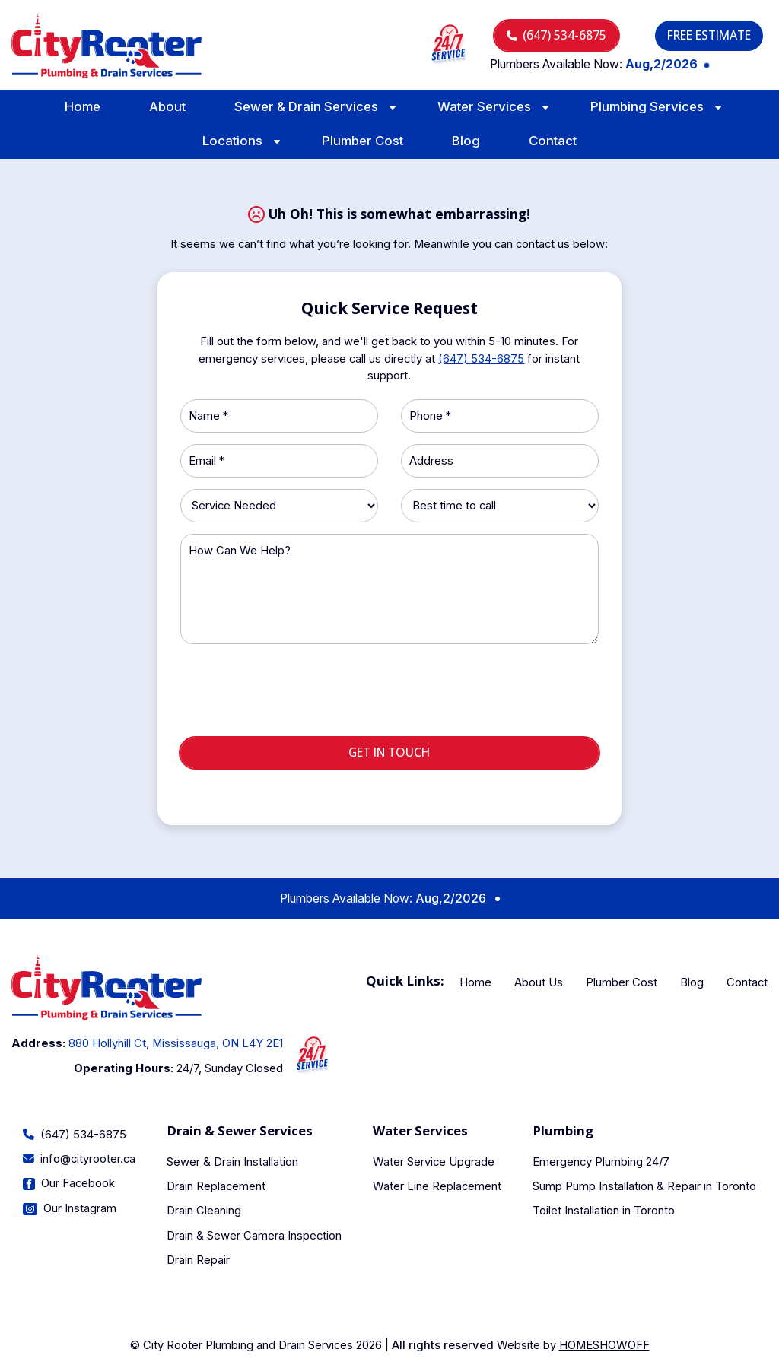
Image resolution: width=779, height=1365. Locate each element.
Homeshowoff (604, 1345)
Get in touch (389, 752)
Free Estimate (709, 35)
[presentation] (389, 696)
